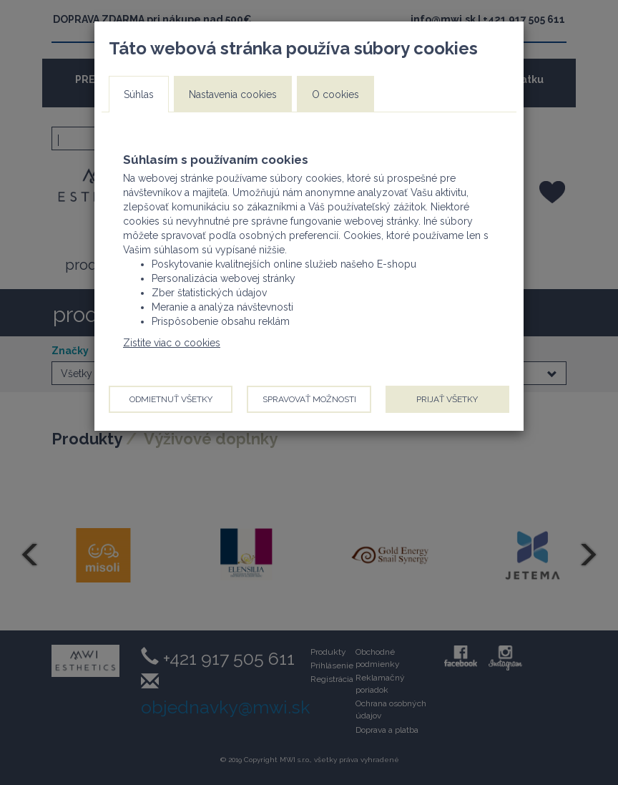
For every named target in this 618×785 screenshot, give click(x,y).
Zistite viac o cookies (171, 342)
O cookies (335, 94)
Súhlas (139, 94)
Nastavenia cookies (233, 94)
